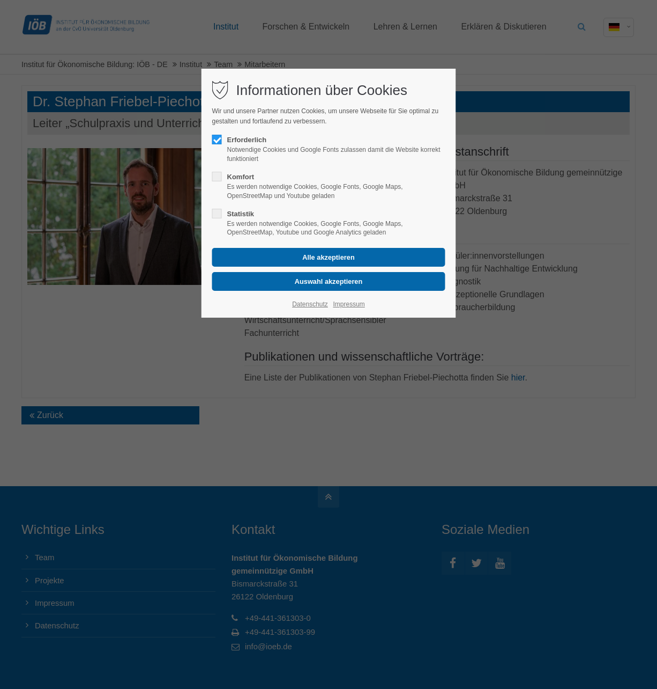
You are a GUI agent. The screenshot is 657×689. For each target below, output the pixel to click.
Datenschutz (310, 304)
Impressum (348, 304)
